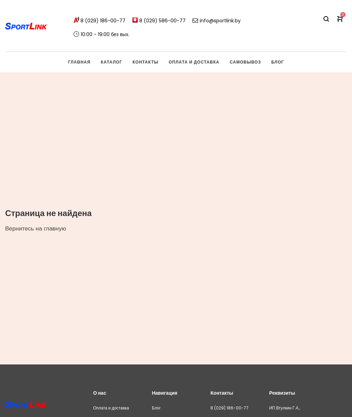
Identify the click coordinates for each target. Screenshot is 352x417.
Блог (156, 408)
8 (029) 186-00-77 (229, 408)
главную (55, 228)
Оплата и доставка (111, 408)
